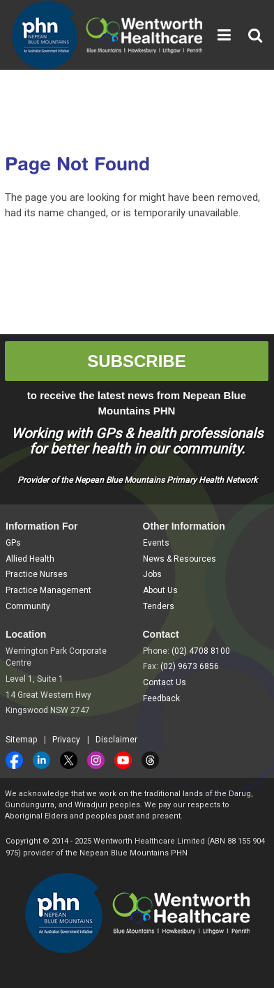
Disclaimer (116, 739)
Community (28, 606)
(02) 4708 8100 (201, 651)
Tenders (158, 606)
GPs (13, 543)
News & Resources (179, 559)
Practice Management (48, 590)
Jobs (152, 574)
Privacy (66, 739)
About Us (160, 590)
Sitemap (21, 739)
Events (156, 543)
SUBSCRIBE (136, 361)
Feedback (161, 698)
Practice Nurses (37, 574)
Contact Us (164, 682)
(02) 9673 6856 (189, 666)
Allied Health (30, 559)
